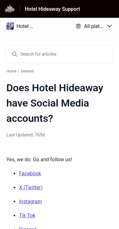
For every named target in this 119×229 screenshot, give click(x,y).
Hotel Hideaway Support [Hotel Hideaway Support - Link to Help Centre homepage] (52, 9)
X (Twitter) (31, 187)
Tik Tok (27, 215)
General (27, 71)
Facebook (30, 173)
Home (11, 71)
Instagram (30, 201)
